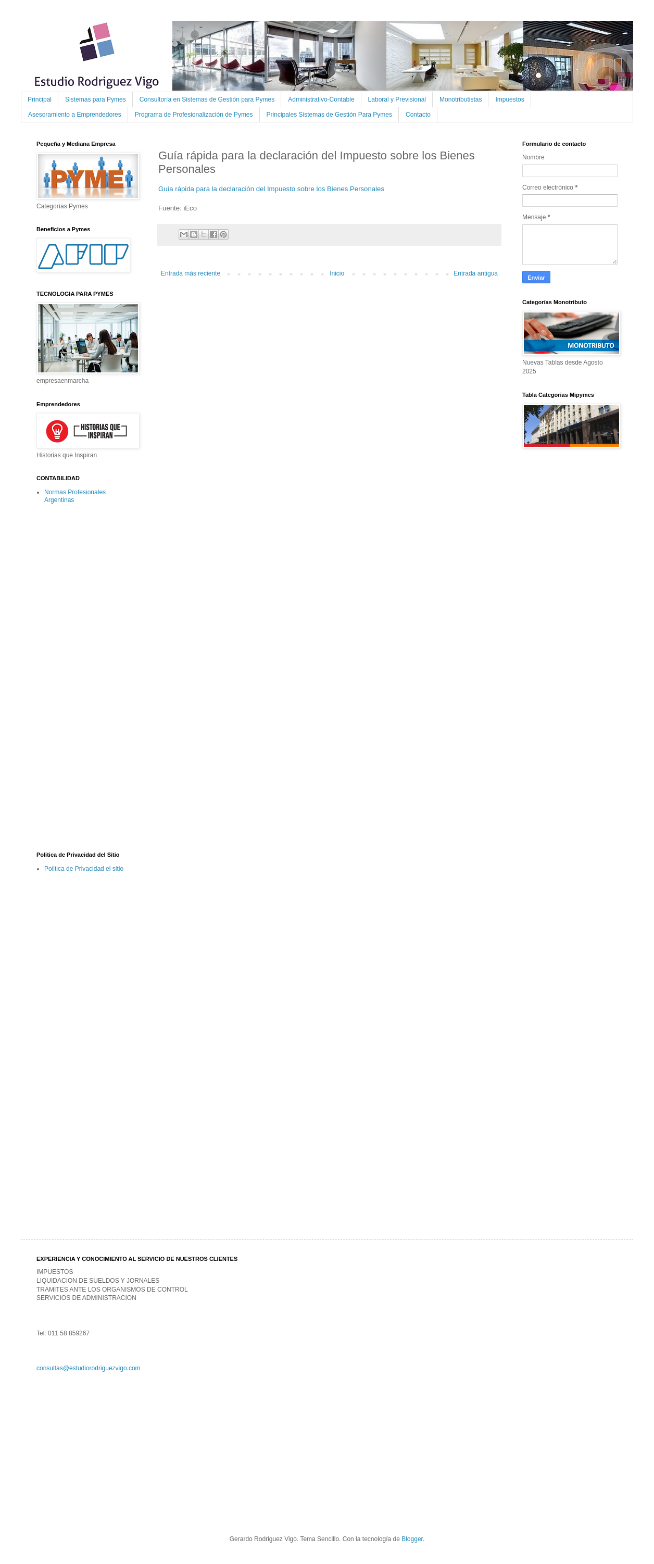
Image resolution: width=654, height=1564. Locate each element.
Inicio (337, 273)
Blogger (412, 1539)
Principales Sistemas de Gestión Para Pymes (329, 114)
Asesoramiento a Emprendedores (74, 114)
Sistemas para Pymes (95, 99)
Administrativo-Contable (321, 99)
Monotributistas (460, 99)
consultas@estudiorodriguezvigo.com (88, 1368)
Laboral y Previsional (397, 99)
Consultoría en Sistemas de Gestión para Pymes (207, 99)
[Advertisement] (78, 677)
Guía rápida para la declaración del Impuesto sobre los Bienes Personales (271, 189)
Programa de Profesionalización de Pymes (194, 114)
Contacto (418, 114)
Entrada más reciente (190, 273)
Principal (40, 99)
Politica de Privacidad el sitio (83, 868)
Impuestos (509, 99)
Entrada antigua (476, 273)
